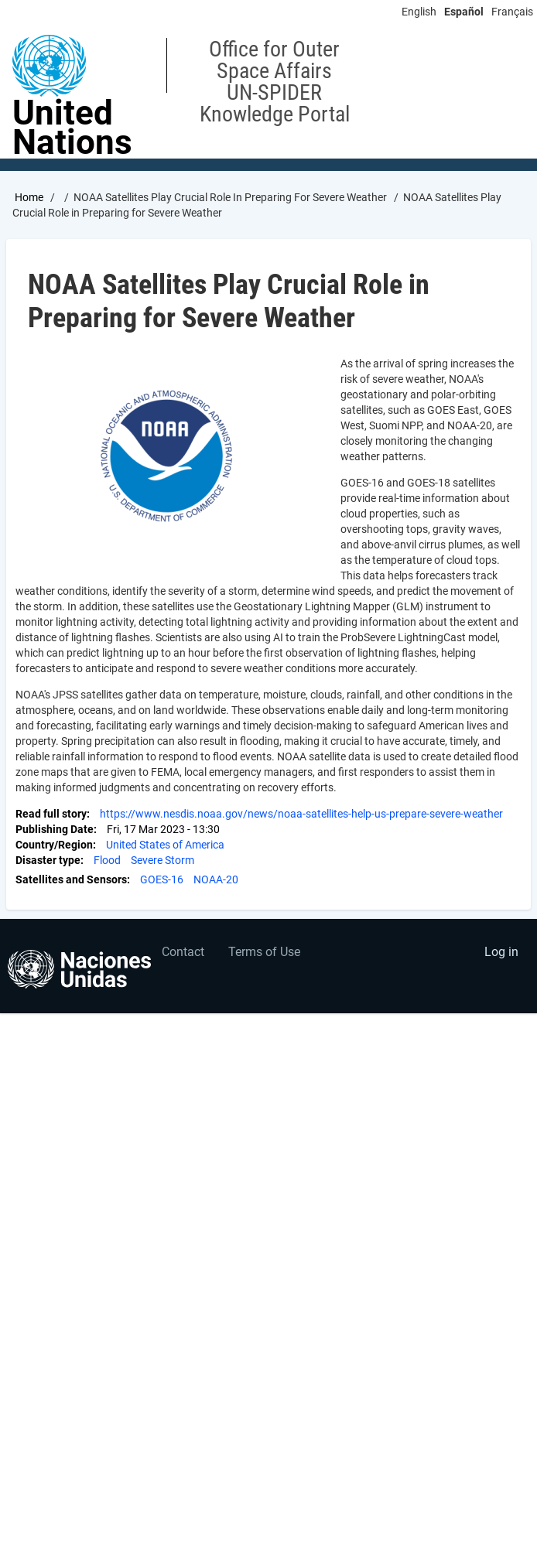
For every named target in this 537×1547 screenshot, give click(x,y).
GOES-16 (161, 879)
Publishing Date (54, 829)
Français (512, 11)
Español (464, 11)
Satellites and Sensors (71, 879)
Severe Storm (162, 860)
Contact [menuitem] (183, 951)
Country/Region (54, 844)
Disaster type (47, 860)
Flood (107, 860)
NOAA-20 (215, 879)
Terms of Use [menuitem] (264, 951)
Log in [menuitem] (501, 951)
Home (29, 197)
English (419, 11)
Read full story (51, 814)
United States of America (165, 844)
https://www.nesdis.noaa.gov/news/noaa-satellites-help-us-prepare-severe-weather (301, 814)
